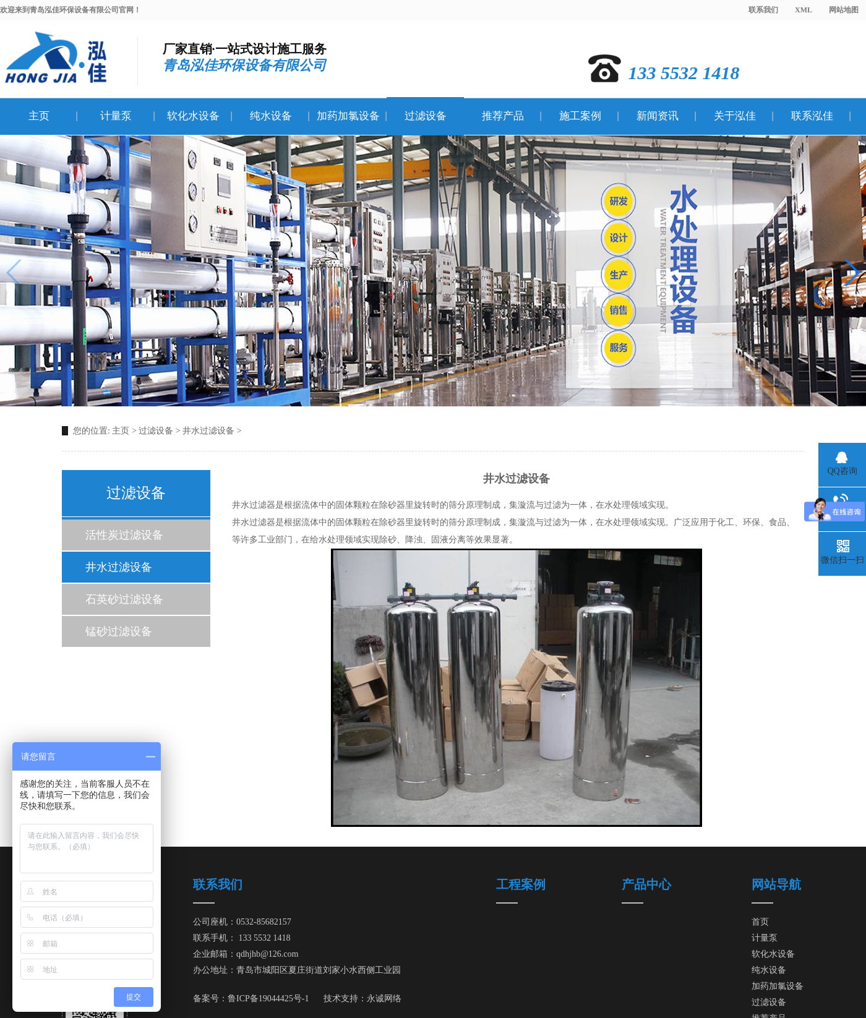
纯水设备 (271, 116)
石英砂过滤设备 (124, 599)
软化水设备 (193, 116)
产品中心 (646, 884)
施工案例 (580, 116)
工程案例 (521, 884)
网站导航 (776, 884)
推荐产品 (503, 116)
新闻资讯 (658, 116)
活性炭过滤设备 (124, 535)
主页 (38, 116)
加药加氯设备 (348, 116)
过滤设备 (426, 116)
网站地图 (844, 10)
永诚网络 (384, 998)
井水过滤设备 (208, 430)
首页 (760, 921)
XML (803, 10)
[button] (851, 272)
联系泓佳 (812, 116)
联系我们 (763, 10)
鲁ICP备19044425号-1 (268, 998)
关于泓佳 (735, 116)
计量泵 (116, 116)
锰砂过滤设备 (118, 631)
